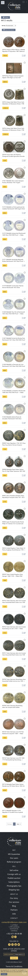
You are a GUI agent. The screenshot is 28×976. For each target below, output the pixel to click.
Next (18, 824)
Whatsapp (15, 937)
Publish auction (14, 878)
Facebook (9, 944)
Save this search (9, 30)
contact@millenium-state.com (14, 922)
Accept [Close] (4, 974)
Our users (14, 858)
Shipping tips (14, 889)
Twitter (19, 944)
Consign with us (14, 874)
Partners (14, 909)
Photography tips (14, 885)
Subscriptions (14, 882)
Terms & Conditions (14, 966)
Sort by (3, 25)
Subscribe (14, 958)
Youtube (15, 944)
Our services (14, 902)
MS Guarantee (14, 854)
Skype (12, 937)
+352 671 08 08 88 (14, 933)
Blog (14, 906)
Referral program (14, 861)
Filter (6, 17)
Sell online (14, 870)
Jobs (14, 913)
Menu (2, 2)
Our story (14, 898)
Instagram (12, 944)
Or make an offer (24, 55)
